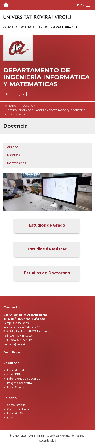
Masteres (13, 155)
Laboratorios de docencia (23, 379)
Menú (80, 4)
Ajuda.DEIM (14, 374)
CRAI (10, 418)
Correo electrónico (19, 409)
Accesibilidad (47, 440)
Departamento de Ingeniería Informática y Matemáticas (46, 77)
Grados (12, 147)
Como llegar (12, 352)
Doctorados (16, 163)
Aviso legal (52, 436)
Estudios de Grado (47, 225)
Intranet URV (15, 413)
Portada (9, 105)
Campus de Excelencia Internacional (40, 27)
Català (7, 94)
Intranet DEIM (15, 370)
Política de (72, 436)
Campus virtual (16, 405)
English (20, 94)
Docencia (29, 105)
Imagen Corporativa (20, 383)
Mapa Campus (16, 387)
